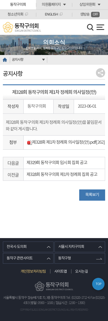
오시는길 (81, 271)
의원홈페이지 (51, 5)
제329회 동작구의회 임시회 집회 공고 (56, 162)
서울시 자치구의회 (71, 247)
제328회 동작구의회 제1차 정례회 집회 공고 (61, 174)
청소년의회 (15, 14)
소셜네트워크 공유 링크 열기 (100, 72)
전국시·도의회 (16, 247)
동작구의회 (18, 5)
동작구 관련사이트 (20, 258)
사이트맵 (60, 271)
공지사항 (17, 60)
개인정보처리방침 (33, 271)
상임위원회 (87, 5)
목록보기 (92, 195)
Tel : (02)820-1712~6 (78, 298)
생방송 (90, 14)
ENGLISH (51, 14)
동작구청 (64, 258)
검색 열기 (90, 27)
